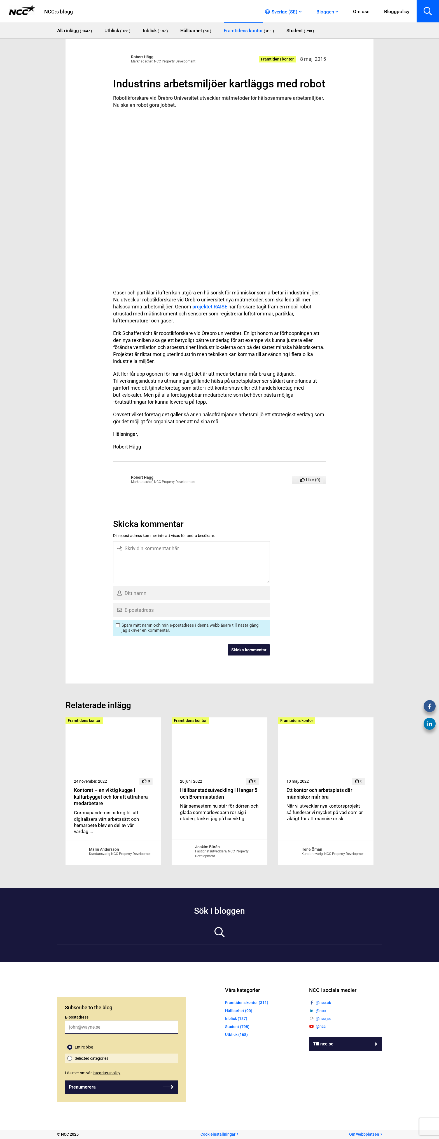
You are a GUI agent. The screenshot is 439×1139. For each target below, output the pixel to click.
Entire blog (84, 1047)
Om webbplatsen (364, 1134)
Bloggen (325, 12)
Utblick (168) (236, 1034)
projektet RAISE (209, 307)
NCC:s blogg (58, 12)
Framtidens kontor (277, 59)
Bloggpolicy (396, 11)
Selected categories (91, 1058)
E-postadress (76, 1017)
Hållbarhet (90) (238, 1010)
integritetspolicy (106, 1073)
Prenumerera (82, 1087)
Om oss (361, 11)
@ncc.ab (323, 1002)
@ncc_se (323, 1018)
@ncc (321, 1010)
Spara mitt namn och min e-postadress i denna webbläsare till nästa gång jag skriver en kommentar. (190, 628)
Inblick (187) (236, 1018)
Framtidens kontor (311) (246, 1002)
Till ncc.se (323, 1044)
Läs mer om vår (92, 1073)
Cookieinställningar (217, 1134)
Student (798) (237, 1026)
